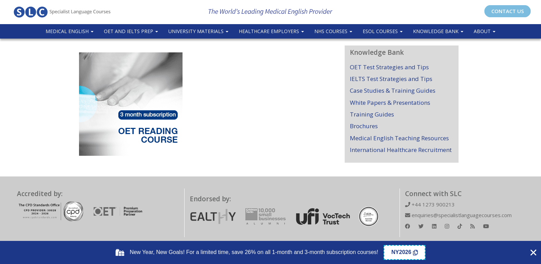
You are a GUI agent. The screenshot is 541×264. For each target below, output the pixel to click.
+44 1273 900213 (430, 204)
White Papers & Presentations (390, 102)
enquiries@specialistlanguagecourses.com (458, 215)
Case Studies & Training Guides (392, 90)
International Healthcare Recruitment (401, 150)
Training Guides (372, 114)
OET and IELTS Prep (131, 31)
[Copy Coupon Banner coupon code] (404, 252)
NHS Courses (333, 31)
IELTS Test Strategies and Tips (391, 79)
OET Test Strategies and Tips (389, 67)
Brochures (364, 126)
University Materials (198, 31)
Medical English (70, 31)
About (484, 31)
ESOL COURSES (383, 31)
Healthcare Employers (271, 31)
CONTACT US (507, 11)
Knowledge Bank (438, 31)
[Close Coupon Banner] (533, 252)
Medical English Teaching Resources (399, 138)
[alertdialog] (270, 252)
